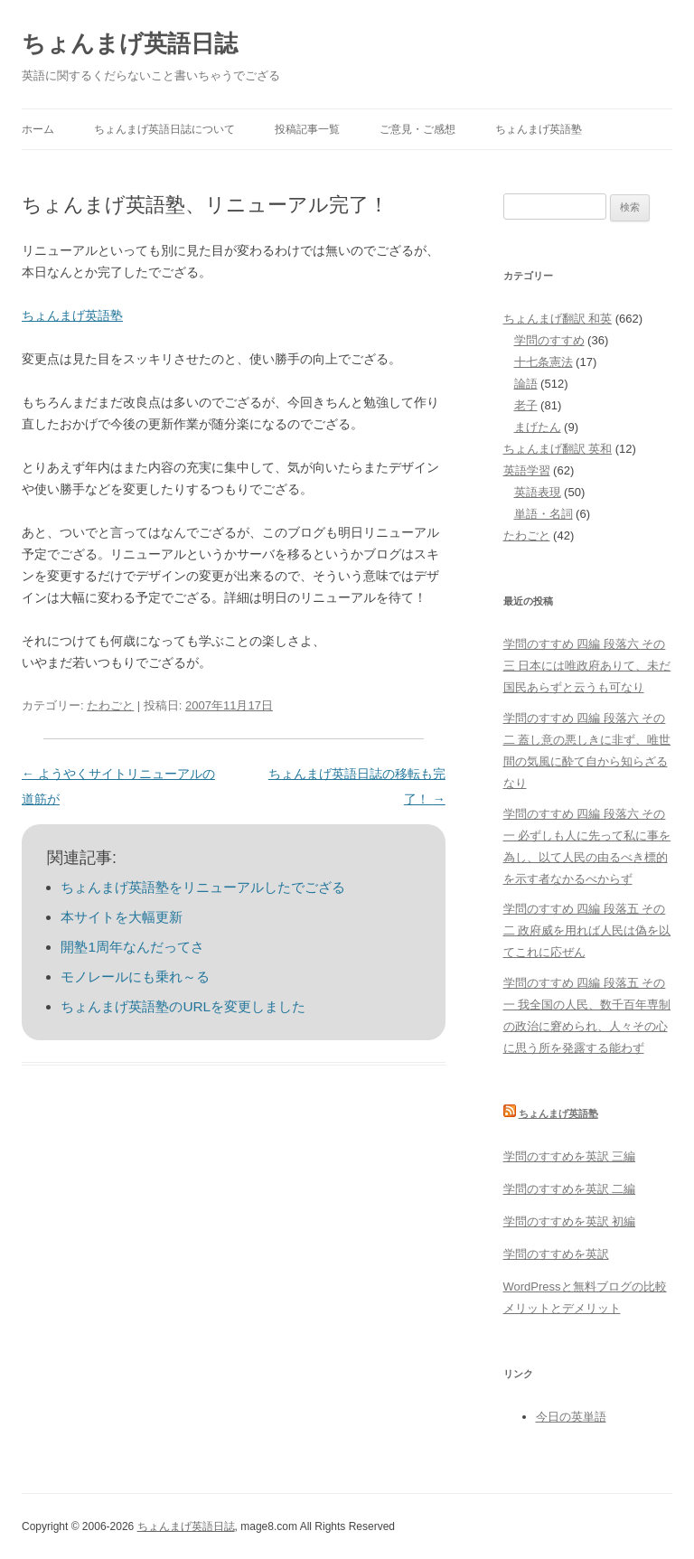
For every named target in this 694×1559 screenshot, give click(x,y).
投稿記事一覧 (307, 129)
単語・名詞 (543, 514)
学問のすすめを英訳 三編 (569, 1156)
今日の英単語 (571, 1416)
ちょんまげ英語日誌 (130, 43)
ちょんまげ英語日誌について (164, 129)
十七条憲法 (543, 362)
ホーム (38, 129)
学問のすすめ (549, 340)
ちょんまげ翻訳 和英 (558, 318)
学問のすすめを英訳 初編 (569, 1221)
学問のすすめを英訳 (556, 1254)
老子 (526, 405)
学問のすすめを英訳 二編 (569, 1189)
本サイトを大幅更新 (122, 917)
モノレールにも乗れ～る (135, 976)
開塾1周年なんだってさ (132, 946)
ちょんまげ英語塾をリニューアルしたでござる (203, 887)
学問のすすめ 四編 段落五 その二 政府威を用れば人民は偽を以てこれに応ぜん (587, 930)
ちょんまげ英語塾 (538, 129)
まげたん (537, 427)
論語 (526, 383)
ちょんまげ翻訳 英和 (558, 448)
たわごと (110, 705)
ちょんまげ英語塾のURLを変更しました (183, 1006)
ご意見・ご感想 (417, 129)
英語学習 (526, 470)
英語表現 (537, 492)
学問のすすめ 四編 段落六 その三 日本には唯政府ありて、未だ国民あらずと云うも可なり (587, 665)
